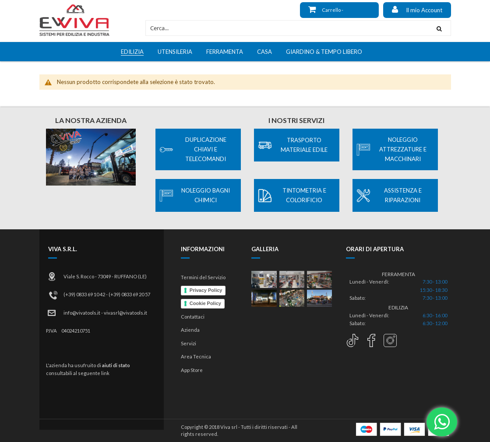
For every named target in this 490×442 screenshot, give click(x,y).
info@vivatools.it (81, 313)
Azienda (190, 330)
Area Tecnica (196, 356)
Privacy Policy (206, 290)
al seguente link (91, 373)
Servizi (188, 343)
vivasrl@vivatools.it (125, 313)
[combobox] (286, 28)
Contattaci (192, 316)
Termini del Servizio (203, 277)
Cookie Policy (205, 303)
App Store (192, 370)
